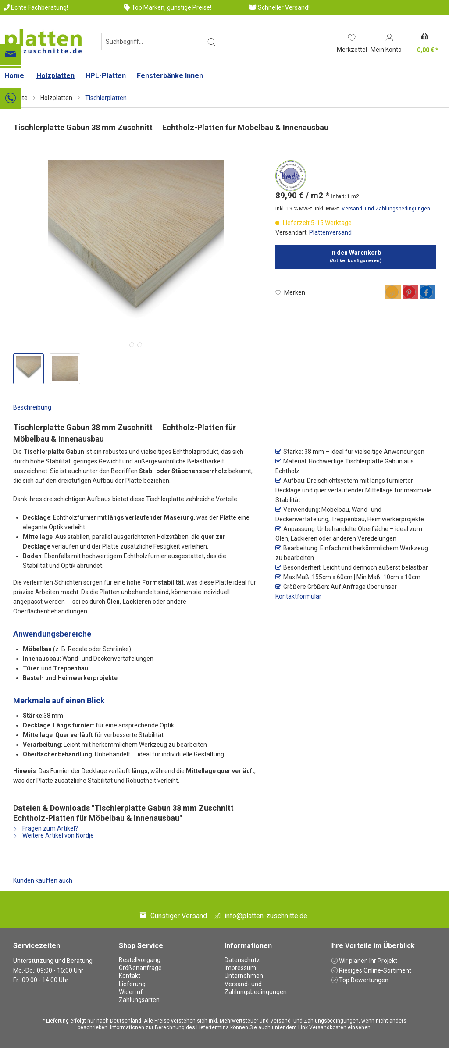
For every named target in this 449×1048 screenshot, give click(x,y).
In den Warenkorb (355, 256)
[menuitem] (153, 45)
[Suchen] (212, 41)
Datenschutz (242, 959)
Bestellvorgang (139, 959)
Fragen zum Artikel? (45, 828)
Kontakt (129, 975)
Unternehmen (243, 975)
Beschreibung (32, 407)
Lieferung (132, 983)
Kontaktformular (298, 596)
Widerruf (131, 991)
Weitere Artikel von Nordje (53, 835)
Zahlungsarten (139, 999)
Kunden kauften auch (42, 880)
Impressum (240, 967)
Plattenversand (330, 232)
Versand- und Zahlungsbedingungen (386, 209)
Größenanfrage (140, 967)
